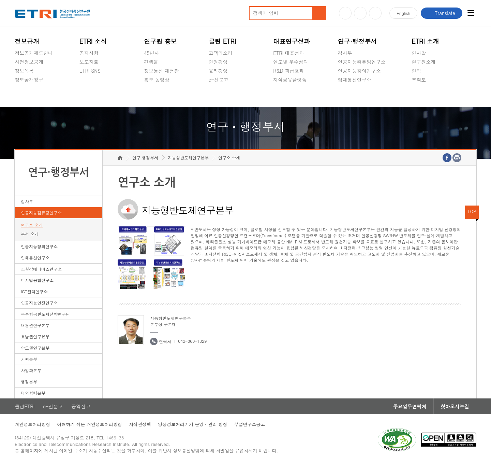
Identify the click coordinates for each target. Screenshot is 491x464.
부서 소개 (30, 234)
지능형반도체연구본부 (188, 157)
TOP (471, 211)
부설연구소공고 (249, 424)
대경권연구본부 (35, 325)
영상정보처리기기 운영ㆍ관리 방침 (192, 424)
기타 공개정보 (427, 95)
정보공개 (27, 41)
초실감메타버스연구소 (362, 95)
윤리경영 (218, 70)
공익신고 (218, 95)
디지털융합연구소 (37, 280)
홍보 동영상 (156, 79)
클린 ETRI (222, 41)
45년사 (151, 53)
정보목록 (24, 70)
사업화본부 (31, 370)
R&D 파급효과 (288, 70)
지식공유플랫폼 (290, 79)
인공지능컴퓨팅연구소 (362, 61)
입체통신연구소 (354, 79)
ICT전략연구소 (34, 291)
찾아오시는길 (455, 406)
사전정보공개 (29, 61)
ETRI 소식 (93, 41)
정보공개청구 (29, 79)
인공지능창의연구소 (359, 70)
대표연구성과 (291, 41)
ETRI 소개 (425, 41)
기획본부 (29, 359)
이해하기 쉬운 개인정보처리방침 (89, 424)
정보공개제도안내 (34, 53)
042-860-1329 (192, 341)
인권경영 (218, 61)
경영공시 (24, 95)
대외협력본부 (33, 393)
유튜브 (345, 13)
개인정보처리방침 (32, 424)
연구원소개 (423, 61)
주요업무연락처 (410, 406)
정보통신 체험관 (161, 70)
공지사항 (89, 53)
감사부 (345, 53)
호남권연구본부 (35, 336)
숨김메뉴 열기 (18, 87)
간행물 (151, 61)
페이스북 (375, 13)
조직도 (419, 79)
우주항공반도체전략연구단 (45, 314)
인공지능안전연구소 (39, 303)
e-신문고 (218, 79)
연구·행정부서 (357, 41)
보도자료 (89, 61)
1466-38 (115, 437)
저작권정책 (140, 424)
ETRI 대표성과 (288, 53)
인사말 (419, 53)
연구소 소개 (32, 225)
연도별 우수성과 (290, 61)
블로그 (360, 13)
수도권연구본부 (35, 348)
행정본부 (29, 381)
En (403, 13)
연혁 (416, 70)
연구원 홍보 (160, 41)
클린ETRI (24, 406)
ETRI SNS (90, 70)
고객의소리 (221, 53)
